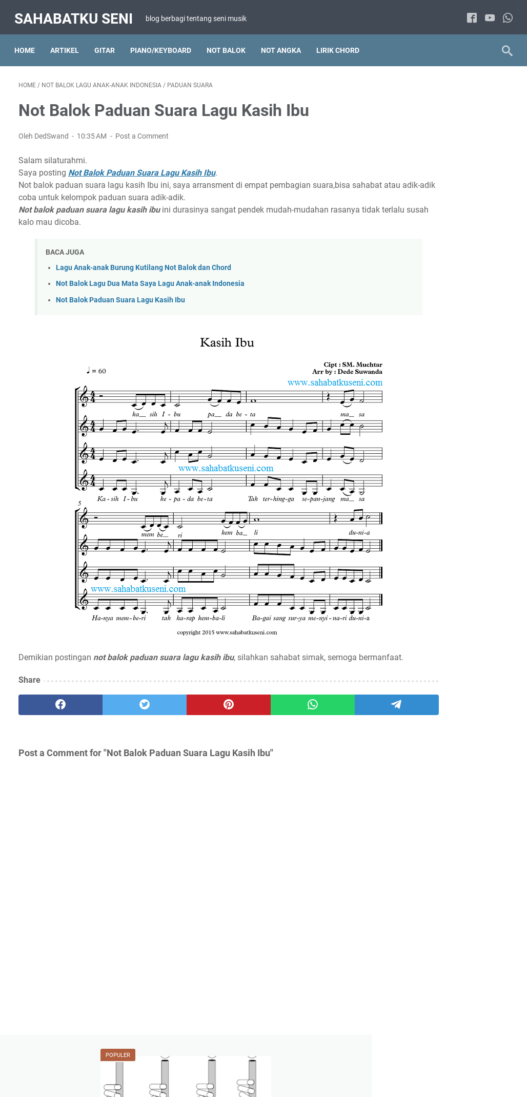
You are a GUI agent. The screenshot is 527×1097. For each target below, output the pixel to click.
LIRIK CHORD (341, 40)
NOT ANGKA (285, 40)
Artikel (68, 40)
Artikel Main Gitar (414, 917)
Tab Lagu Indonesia (418, 993)
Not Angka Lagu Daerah (425, 599)
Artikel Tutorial (410, 493)
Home (28, 40)
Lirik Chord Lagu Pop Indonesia (437, 580)
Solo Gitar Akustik (415, 955)
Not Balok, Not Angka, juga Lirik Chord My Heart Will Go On (442, 333)
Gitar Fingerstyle (413, 936)
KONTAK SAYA (367, 1060)
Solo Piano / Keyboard (422, 751)
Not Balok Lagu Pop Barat (428, 675)
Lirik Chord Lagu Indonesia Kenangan (429, 555)
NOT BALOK (230, 40)
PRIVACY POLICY (306, 1060)
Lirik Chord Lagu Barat (423, 512)
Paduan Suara (410, 732)
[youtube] (486, 13)
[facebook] (468, 13)
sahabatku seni (77, 12)
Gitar (108, 40)
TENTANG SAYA (193, 1060)
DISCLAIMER (248, 1060)
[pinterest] (181, 711)
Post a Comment (142, 130)
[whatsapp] (504, 13)
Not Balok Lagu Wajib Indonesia (437, 713)
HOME (147, 1060)
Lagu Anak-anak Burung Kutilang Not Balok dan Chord (143, 262)
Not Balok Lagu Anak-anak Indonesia (429, 852)
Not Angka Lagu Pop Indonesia (436, 637)
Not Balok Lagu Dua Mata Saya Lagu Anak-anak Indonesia (150, 278)
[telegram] (312, 711)
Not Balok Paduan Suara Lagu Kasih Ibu (120, 294)
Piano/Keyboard (164, 40)
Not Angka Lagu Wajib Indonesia (439, 656)
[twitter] (116, 711)
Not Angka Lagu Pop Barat (430, 618)
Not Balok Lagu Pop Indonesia (435, 694)
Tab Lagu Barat (411, 974)
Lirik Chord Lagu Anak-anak (431, 809)
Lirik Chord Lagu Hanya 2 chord (437, 531)
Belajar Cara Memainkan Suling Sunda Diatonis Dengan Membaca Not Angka (445, 176)
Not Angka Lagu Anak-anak (431, 828)
